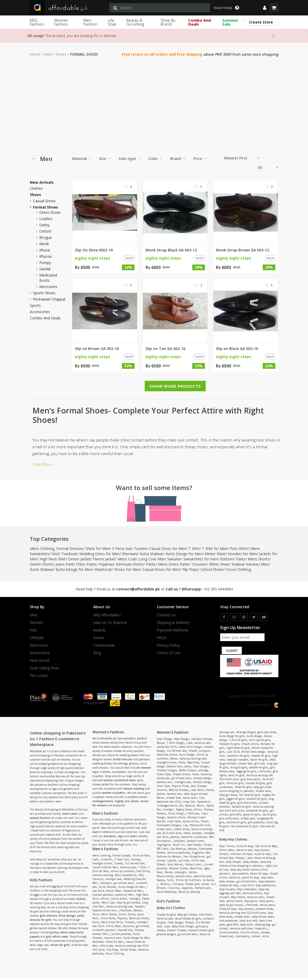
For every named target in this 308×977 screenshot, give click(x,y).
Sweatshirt (203, 801)
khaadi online (181, 774)
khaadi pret (192, 884)
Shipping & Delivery (173, 622)
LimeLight (180, 872)
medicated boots (48, 278)
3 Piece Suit (122, 548)
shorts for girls (234, 783)
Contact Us (166, 615)
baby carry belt (248, 920)
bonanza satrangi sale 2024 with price (242, 913)
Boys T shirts (226, 846)
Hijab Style (174, 821)
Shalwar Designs (167, 770)
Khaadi (193, 750)
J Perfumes (125, 910)
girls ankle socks (229, 818)
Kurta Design (176, 813)
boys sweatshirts (265, 885)
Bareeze (190, 805)
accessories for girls (257, 810)
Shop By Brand (168, 22)
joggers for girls (235, 799)
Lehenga (203, 770)
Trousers (199, 564)
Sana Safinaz (175, 864)
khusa (44, 250)
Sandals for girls (241, 806)
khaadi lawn (164, 829)
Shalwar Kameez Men (250, 564)
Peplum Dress (180, 786)
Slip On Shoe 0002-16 (94, 250)
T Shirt (193, 548)
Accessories (40, 311)
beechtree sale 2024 (169, 801)
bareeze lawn (184, 876)
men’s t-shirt (100, 832)
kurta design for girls (231, 736)
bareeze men (174, 766)
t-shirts (105, 772)
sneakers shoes (264, 909)
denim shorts (234, 901)
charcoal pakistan (102, 894)
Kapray (161, 880)
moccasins (48, 286)
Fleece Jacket (104, 558)
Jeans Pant (64, 564)
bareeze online (176, 817)
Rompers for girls (229, 744)
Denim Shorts (41, 564)
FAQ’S (162, 638)
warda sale (163, 778)
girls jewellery (256, 822)
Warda (168, 872)
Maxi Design (181, 739)
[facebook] (224, 617)
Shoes (61, 54)
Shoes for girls (243, 787)
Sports (35, 305)
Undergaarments (167, 805)
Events (98, 638)
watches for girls (236, 822)
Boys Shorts (238, 897)
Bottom (226, 558)
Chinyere (177, 884)
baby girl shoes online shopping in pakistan (245, 789)
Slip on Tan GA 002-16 (165, 348)
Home (35, 54)
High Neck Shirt (53, 558)
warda (205, 884)
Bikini (200, 805)
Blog (97, 653)
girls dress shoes (246, 802)
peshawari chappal (49, 299)
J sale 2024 (196, 790)
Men (48, 54)
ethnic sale (106, 945)
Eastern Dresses (176, 930)
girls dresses (48, 915)
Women (36, 622)
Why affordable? (107, 615)
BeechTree (196, 868)
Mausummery (165, 876)
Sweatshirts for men (200, 558)
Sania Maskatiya (166, 892)
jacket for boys (250, 877)
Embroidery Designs (169, 825)
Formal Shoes (45, 207)
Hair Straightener (194, 856)
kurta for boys (262, 854)
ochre (265, 936)
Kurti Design (187, 754)
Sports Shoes (44, 292)
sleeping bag (262, 924)
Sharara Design (202, 782)
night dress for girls (238, 748)
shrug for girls (238, 767)
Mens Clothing (42, 548)
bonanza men (112, 938)
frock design (67, 915)
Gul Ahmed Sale (135, 863)
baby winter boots (263, 916)
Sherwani (129, 553)
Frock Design (164, 739)
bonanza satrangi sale (119, 906)
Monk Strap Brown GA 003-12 (242, 250)
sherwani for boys (241, 854)
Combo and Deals (45, 318)
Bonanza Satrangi (189, 892)
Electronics (39, 645)
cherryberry (242, 936)
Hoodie (209, 790)
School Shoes (211, 569)
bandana (110, 836)
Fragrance (198, 852)
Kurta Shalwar (151, 553)
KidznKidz (205, 914)
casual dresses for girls (188, 918)
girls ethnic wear (57, 936)
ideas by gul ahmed (128, 902)
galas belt (232, 924)
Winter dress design (253, 752)
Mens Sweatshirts (125, 875)
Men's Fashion (105, 848)
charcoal (136, 859)
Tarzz (170, 880)
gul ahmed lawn (124, 883)
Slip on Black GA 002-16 (237, 348)
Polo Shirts (239, 548)
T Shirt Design (175, 743)
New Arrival (39, 660)
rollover (255, 936)
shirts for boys (244, 846)
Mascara (192, 848)
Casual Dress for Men (167, 548)
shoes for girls (60, 945)
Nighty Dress (184, 809)
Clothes (36, 188)
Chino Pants (86, 564)
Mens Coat (126, 558)
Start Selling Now (44, 668)
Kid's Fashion (168, 901)
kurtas (121, 772)
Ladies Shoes (181, 829)
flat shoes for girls (249, 795)
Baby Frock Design (183, 926)
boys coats (267, 877)
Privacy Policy (168, 645)
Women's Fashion (172, 732)
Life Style (112, 22)
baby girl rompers (237, 759)
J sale (95, 859)
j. (157, 884)
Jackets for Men (124, 894)
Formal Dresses (69, 548)
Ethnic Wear (219, 564)
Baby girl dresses (187, 914)
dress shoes (50, 212)
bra (127, 801)
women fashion (40, 818)
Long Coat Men (151, 558)
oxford (45, 231)
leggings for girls (246, 771)
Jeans (187, 766)
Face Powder (194, 845)
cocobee (265, 932)
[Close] (273, 36)
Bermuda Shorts (130, 564)
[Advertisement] (154, 100)
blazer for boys (259, 873)
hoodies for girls (260, 755)
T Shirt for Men (214, 548)
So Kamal (208, 880)
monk (44, 243)
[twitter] (254, 617)
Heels (186, 833)
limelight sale (113, 879)
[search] (159, 7)
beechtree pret (202, 876)
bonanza (128, 926)
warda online (191, 821)
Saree (195, 774)
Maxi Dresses (198, 786)
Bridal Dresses (187, 770)
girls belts (235, 814)
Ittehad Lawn (203, 888)
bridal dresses (122, 759)
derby (44, 224)
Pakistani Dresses (201, 739)
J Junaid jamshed (120, 934)
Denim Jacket (79, 558)
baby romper (233, 862)
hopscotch (261, 928)
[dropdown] (264, 7)
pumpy (45, 262)
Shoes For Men (127, 569)
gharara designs (166, 934)
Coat (201, 798)
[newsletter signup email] (242, 637)
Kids (33, 630)
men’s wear (70, 813)
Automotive (40, 653)
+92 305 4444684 (218, 589)
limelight (134, 898)
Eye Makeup (178, 848)
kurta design (254, 736)
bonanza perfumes (178, 852)
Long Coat (189, 801)
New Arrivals (42, 182)
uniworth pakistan (103, 930)
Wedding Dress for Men (99, 553)
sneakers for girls (256, 799)
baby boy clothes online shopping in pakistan (245, 863)
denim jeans (267, 905)
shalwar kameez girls (201, 930)
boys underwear (246, 889)
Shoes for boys (227, 909)
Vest (55, 553)
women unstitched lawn (119, 780)
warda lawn (190, 798)
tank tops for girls (259, 740)
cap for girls (269, 814)
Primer (208, 845)
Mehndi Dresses (178, 790)
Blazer (174, 758)
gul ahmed (142, 926)
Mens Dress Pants (173, 564)
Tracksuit (69, 553)
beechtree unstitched (194, 837)
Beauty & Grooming (135, 22)
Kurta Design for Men (184, 553)
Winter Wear (215, 553)
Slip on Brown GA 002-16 (97, 348)
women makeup (133, 788)
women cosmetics (114, 793)
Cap (185, 825)
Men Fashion (90, 22)
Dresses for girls (166, 914)
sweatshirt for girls (238, 755)
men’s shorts (139, 836)
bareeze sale (174, 794)
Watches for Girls (200, 825)
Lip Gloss (183, 860)
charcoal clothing (102, 875)
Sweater (174, 558)
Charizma (173, 888)
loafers (45, 218)
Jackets (161, 794)
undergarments (102, 801)
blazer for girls (258, 759)
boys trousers (227, 889)
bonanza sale (128, 867)
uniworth (106, 859)
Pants (240, 558)
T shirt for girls (238, 740)
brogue (45, 237)
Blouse (161, 743)
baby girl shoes (228, 795)
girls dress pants (250, 779)
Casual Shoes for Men (161, 569)
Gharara (162, 790)
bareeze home (195, 841)
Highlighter (164, 845)
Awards (99, 630)
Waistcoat (103, 569)
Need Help (226, 7)
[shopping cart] (273, 7)
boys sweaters (240, 873)
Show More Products (175, 386)
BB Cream (163, 848)
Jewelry (174, 837)
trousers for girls (255, 783)
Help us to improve (110, 622)
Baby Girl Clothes (171, 907)
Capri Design (201, 766)
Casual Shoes (44, 200)
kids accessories (228, 920)
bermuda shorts (252, 893)
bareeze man (164, 782)
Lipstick (171, 860)
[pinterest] (244, 617)
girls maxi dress (267, 732)
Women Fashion (61, 22)
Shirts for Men (98, 548)
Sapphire (187, 888)
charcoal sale (124, 930)
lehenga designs (246, 732)
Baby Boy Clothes (233, 839)
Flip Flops (190, 569)
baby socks (246, 924)
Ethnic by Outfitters (188, 880)
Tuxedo (140, 548)
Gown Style (164, 774)
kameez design (202, 778)
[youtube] (264, 617)
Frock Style (163, 786)
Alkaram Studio (178, 868)
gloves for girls (251, 814)
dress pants (266, 901)
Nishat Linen (193, 864)
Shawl (204, 821)
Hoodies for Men (242, 553)
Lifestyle (37, 638)
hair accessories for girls (244, 826)
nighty (119, 801)
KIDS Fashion (37, 22)
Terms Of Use (169, 653)
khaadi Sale (173, 798)
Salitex (192, 872)
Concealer (179, 841)
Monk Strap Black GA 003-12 (171, 250)
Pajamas (106, 564)
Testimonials (104, 645)
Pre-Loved (38, 675)
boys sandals (245, 909)
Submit (232, 650)
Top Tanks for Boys (266, 846)
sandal (45, 268)
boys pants (250, 901)
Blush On (179, 845)
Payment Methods (172, 630)
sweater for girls (258, 767)
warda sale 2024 (166, 747)
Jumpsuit (204, 750)
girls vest (259, 763)
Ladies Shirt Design (190, 747)
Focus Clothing (238, 569)
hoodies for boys (228, 885)
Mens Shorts (258, 558)
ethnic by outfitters (123, 871)
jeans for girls (236, 775)
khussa (45, 256)
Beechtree (193, 762)
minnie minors (249, 932)
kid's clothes (77, 899)
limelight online (102, 863)
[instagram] (234, 617)
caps (120, 836)
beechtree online (167, 754)
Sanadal (197, 833)
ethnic (105, 898)
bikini (135, 801)
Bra (181, 805)
